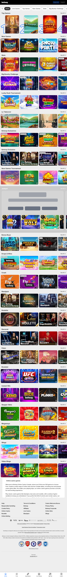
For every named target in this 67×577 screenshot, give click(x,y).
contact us (40, 532)
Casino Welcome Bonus (52, 503)
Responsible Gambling (8, 506)
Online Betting (6, 516)
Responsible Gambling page (30, 532)
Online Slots (49, 511)
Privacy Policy (49, 506)
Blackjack (26, 513)
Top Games (26, 8)
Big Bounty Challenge (56, 8)
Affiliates (26, 508)
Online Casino (6, 511)
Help (3, 503)
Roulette (4, 513)
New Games (36, 8)
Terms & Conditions (29, 503)
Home (7, 8)
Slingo (47, 513)
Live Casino (16, 8)
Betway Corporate (50, 508)
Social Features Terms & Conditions (29, 527)
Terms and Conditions (21, 523)
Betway (26, 506)
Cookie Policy (6, 508)
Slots (44, 8)
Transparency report (41, 527)
